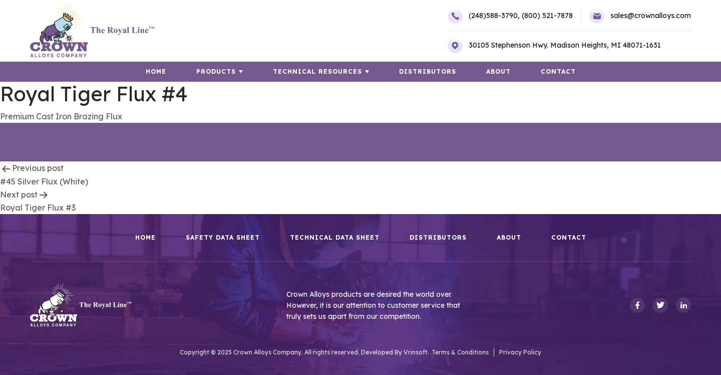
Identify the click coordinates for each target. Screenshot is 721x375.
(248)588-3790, (484, 16)
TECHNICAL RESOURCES (317, 71)
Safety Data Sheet (223, 237)
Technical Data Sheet (335, 237)
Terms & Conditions (460, 352)
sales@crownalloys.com (640, 16)
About (498, 71)
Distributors (427, 71)
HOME (156, 71)
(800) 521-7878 (547, 15)
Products (216, 71)
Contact (558, 71)
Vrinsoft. (416, 352)
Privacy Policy (520, 352)
